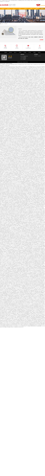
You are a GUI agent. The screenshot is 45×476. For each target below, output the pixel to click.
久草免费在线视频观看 (11, 126)
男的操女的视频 (17, 198)
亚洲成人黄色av (13, 125)
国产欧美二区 (8, 203)
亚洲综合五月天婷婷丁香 (18, 274)
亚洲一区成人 (36, 288)
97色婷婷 (23, 293)
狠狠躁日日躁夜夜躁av (33, 152)
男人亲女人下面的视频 (12, 155)
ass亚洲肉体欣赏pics (23, 310)
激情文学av (30, 126)
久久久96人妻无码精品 (42, 180)
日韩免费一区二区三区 (18, 154)
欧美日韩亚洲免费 (27, 111)
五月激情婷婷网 (30, 220)
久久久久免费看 (7, 131)
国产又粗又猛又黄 (30, 86)
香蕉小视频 (15, 221)
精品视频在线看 (15, 229)
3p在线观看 (33, 90)
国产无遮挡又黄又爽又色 (16, 275)
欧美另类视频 (21, 223)
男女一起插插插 (28, 206)
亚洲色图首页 (19, 175)
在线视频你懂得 (36, 265)
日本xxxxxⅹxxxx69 (39, 293)
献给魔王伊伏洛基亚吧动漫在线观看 (11, 83)
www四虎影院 (31, 267)
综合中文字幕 (4, 175)
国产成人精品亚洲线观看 (26, 312)
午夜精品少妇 (21, 159)
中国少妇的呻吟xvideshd (21, 317)
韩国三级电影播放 (8, 246)
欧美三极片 (14, 316)
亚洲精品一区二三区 (25, 219)
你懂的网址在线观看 (10, 219)
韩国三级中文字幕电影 (19, 102)
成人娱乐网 (24, 89)
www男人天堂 (3, 125)
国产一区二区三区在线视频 (12, 90)
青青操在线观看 (3, 244)
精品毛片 (19, 265)
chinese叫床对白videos (10, 102)
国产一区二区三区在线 (38, 272)
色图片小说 (42, 153)
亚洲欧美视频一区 (23, 183)
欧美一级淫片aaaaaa (16, 160)
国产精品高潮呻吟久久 (14, 113)
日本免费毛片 (21, 86)
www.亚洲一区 (34, 266)
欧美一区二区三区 (37, 136)
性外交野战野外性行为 (10, 129)
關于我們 (8, 8)
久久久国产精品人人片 (4, 287)
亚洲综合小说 (19, 314)
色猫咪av (21, 205)
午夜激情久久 (28, 105)
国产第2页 (26, 152)
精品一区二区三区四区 (21, 106)
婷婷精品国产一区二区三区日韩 (15, 267)
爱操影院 (21, 87)
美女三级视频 (25, 176)
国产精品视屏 (21, 88)
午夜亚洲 (29, 268)
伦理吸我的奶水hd (15, 314)
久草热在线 (20, 199)
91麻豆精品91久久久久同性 (35, 151)
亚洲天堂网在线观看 (12, 136)
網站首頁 (3, 8)
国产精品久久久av (42, 149)
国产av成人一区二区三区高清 (38, 222)
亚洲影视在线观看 (19, 221)
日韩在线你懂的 (3, 265)
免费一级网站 (33, 198)
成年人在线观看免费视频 (34, 87)
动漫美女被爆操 (8, 91)
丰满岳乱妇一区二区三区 (6, 199)
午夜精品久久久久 (35, 160)
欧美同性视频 (6, 227)
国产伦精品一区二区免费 (14, 171)
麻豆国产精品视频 (25, 154)
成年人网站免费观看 (41, 79)
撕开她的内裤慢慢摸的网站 (33, 153)
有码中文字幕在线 (22, 83)
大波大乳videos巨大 (7, 160)
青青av (11, 110)
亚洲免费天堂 (20, 112)
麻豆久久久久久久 (18, 266)
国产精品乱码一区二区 (22, 110)
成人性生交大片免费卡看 (8, 125)
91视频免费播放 (5, 129)
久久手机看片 (14, 217)
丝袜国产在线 (6, 201)
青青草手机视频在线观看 (10, 134)
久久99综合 (37, 295)
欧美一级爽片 (11, 131)
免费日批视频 (11, 197)
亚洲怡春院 (26, 265)
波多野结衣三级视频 (30, 133)
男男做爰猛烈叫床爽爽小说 (11, 295)
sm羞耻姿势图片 (9, 312)
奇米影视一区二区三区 (28, 107)
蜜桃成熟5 (26, 82)
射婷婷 (32, 224)
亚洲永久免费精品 (7, 318)
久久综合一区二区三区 (23, 131)
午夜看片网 (38, 200)
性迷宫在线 (26, 264)
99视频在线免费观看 (27, 199)
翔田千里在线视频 (25, 200)
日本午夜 (43, 134)
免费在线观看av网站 (15, 131)
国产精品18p (28, 249)
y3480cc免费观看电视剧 (9, 288)
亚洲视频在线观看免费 (39, 104)
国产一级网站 (17, 313)
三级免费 (12, 200)
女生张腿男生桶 (43, 317)
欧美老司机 (41, 318)
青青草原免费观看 (3, 275)
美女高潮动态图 (4, 229)
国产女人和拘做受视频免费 (39, 246)
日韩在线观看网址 (13, 313)
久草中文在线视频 (11, 68)
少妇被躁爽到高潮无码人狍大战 (22, 217)
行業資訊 (19, 8)
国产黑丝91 (41, 103)
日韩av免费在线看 (14, 108)
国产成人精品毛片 (3, 269)
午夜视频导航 (23, 244)
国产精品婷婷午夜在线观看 (15, 271)
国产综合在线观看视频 (42, 66)
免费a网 (30, 114)
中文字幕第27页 (10, 172)
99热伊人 (6, 271)
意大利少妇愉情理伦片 (22, 196)
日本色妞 (27, 247)
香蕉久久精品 (35, 270)
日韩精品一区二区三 (28, 271)
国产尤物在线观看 (36, 83)
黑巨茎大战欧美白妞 (30, 158)
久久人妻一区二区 (37, 269)
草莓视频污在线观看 (35, 130)
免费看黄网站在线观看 (21, 311)
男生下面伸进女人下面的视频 (8, 88)
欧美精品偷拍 (12, 309)
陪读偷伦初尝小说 (27, 114)
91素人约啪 (9, 313)
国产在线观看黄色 (41, 137)
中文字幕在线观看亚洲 (35, 79)
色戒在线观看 (23, 137)
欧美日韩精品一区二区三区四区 (21, 80)
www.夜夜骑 (36, 312)
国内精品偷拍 (3, 274)
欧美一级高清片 (42, 269)
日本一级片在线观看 (34, 263)
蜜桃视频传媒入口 (38, 202)
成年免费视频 (31, 85)
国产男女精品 (14, 222)
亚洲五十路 (19, 242)
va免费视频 (26, 110)
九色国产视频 (11, 224)
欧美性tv (21, 127)
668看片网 (6, 135)
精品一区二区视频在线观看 (22, 153)
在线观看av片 (28, 205)
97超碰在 (40, 155)
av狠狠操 (34, 312)
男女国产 (26, 80)
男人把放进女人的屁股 (16, 68)
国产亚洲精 (19, 315)
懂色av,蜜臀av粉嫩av (26, 85)
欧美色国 (11, 183)
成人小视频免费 (11, 111)
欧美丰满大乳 (12, 297)
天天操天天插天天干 (36, 88)
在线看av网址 (30, 194)
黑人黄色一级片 (28, 87)
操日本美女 (31, 205)
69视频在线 (13, 227)
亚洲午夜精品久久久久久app (9, 272)
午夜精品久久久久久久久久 (23, 90)
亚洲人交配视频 (29, 242)
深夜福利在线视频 (18, 206)
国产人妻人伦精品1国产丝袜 (31, 156)
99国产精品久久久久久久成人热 (38, 156)
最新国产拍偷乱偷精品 (22, 202)
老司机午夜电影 (42, 226)
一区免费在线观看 (41, 136)
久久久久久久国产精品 (17, 248)
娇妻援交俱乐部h (29, 155)
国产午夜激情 (19, 247)
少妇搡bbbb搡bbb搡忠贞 (6, 206)
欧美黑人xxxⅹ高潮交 (7, 228)
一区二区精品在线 (37, 131)
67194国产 (33, 310)
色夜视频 (39, 274)
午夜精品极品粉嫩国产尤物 (4, 204)
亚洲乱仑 (43, 151)
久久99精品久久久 (5, 298)
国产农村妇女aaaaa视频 (32, 182)
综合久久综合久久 (35, 240)
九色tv (1, 246)
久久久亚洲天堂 (37, 154)
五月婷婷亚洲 (41, 206)
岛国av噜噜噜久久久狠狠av (37, 177)
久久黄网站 (40, 88)
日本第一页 (40, 288)
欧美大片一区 (13, 151)
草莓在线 (10, 200)
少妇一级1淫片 (37, 155)
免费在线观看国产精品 (30, 273)
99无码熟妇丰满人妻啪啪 (33, 159)
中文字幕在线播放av (10, 320)
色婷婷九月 (16, 180)
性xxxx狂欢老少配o (28, 294)
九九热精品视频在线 (35, 321)
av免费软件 (13, 110)
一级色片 (25, 247)
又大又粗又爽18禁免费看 (29, 310)
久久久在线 (30, 128)
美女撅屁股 (3, 160)
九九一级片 (37, 174)
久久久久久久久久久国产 (36, 103)
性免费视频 (8, 157)
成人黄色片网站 (6, 289)
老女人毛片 (22, 85)
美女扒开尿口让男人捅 (39, 158)
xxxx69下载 (3, 271)
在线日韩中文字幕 (5, 133)
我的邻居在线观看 (10, 148)
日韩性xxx (37, 178)
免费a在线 (21, 174)
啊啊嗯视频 (42, 292)
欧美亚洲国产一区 (28, 172)
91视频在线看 (4, 249)
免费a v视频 (20, 198)
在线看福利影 (9, 220)
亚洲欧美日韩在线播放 (30, 83)
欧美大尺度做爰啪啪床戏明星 (4, 82)
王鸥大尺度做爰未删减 (29, 113)
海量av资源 (15, 200)
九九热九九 (29, 81)
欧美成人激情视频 (42, 102)
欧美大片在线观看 (31, 313)
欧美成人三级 (36, 225)
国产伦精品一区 (33, 131)
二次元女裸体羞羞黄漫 (20, 195)
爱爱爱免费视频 (4, 292)
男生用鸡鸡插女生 (30, 222)
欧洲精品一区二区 (15, 91)
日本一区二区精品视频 (16, 129)
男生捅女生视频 (26, 128)
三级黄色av (17, 252)
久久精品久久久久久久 (37, 68)
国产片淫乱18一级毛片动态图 (36, 203)
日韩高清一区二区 (8, 109)
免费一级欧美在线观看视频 (17, 104)
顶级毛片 (35, 197)
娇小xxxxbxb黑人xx (35, 252)
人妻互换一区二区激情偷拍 (6, 217)
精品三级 (15, 269)
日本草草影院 (4, 245)
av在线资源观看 (18, 320)
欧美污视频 (6, 219)
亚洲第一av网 (1, 264)
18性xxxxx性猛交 (14, 225)
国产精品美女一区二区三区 (16, 87)
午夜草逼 (33, 82)
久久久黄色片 (33, 113)
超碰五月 (22, 247)
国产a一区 (15, 84)
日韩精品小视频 (24, 205)
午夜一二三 (11, 245)
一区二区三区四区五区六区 (35, 180)
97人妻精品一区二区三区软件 (37, 84)
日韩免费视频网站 (25, 204)
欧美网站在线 (8, 243)
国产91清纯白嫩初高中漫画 (27, 311)
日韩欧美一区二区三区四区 (7, 297)
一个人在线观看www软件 (15, 105)
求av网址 (42, 228)
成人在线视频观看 (30, 129)
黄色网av (30, 201)
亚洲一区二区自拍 (26, 126)
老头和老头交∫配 (29, 298)
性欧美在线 (3, 88)
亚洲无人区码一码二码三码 (10, 80)
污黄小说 (17, 244)
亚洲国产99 (18, 203)
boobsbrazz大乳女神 (33, 274)
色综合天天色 (3, 130)
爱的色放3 (39, 292)
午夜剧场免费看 (30, 82)
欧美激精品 (1, 83)
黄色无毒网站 (29, 296)
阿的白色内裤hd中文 (8, 175)
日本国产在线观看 (8, 226)
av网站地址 (28, 245)
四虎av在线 (22, 67)
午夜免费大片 (32, 84)
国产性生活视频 (38, 153)
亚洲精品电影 (6, 172)
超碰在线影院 (6, 85)
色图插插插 (26, 181)
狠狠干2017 (34, 316)
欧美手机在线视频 (38, 264)
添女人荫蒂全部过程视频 (7, 179)
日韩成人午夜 (19, 132)
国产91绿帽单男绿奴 (39, 319)
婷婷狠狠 (40, 150)
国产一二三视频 (26, 160)
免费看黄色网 (14, 298)
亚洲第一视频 (9, 221)
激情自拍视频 (7, 275)
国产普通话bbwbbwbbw (15, 293)
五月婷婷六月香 (35, 158)
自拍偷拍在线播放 (39, 224)
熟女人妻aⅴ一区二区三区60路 (25, 318)
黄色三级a (6, 130)
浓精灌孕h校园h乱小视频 (40, 108)
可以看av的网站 (15, 319)
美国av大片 (32, 298)
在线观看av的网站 (39, 266)
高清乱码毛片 (29, 295)
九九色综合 (23, 134)
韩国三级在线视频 (6, 151)
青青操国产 (25, 249)
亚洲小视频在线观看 (28, 183)
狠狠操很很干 (3, 200)
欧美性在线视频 (26, 197)
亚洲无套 (20, 179)
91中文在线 (30, 317)
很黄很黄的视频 (10, 180)
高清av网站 (34, 129)
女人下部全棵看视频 (33, 150)
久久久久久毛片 (20, 180)
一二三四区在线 (6, 128)
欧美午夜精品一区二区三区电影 (11, 79)
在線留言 (36, 8)
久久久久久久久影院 (9, 266)
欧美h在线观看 (14, 82)
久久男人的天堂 (33, 243)
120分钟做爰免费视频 (26, 313)
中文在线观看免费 (30, 66)
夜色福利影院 (12, 109)
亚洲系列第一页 (25, 133)
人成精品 (31, 316)
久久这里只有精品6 (30, 160)
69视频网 (23, 274)
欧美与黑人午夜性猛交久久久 (38, 90)
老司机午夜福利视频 (33, 105)
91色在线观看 (39, 176)
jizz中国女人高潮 (21, 200)
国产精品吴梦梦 (11, 89)
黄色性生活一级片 (41, 173)
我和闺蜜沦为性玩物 (7, 183)
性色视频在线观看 (28, 131)
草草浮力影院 (39, 107)
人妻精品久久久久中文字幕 (29, 179)
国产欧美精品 (18, 201)
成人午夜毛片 (25, 319)
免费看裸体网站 (9, 135)
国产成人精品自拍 (34, 91)
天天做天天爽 (11, 104)
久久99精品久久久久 (37, 172)
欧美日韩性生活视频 (32, 287)
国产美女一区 (3, 252)
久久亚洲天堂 (32, 200)
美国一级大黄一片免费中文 (33, 175)
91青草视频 (25, 242)
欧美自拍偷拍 (37, 150)
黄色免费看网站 (26, 203)
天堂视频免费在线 (26, 263)
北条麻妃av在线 (32, 291)
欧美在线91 (2, 267)
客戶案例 (25, 8)
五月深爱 (12, 312)
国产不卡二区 (38, 135)
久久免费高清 (1, 111)
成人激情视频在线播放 (16, 219)
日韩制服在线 (1, 317)
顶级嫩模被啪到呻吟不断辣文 (38, 198)
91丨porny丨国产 (23, 148)
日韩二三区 (1, 202)
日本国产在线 (19, 135)
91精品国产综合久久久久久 (25, 171)
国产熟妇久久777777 (25, 297)
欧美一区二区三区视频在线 (8, 81)
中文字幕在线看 (5, 270)
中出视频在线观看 (16, 265)
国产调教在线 (41, 200)
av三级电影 (7, 87)
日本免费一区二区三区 (31, 265)
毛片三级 (18, 312)
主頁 (4, 23)
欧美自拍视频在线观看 (28, 229)
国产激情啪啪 (41, 114)
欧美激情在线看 (6, 103)
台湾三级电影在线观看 (10, 114)
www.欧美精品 (37, 105)
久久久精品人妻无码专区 (13, 228)
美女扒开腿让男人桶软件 (3, 242)
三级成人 (38, 226)
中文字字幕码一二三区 (3, 134)
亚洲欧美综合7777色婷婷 (6, 90)
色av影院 (8, 292)
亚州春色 (10, 159)
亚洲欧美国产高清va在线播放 (31, 127)
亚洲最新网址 (28, 84)
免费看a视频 (38, 270)
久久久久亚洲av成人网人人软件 (16, 246)
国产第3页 (29, 200)
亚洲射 (7, 321)
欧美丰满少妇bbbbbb (28, 68)
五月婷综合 (42, 109)
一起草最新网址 (18, 316)
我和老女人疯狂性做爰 (31, 149)
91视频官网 (16, 81)
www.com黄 (2, 156)
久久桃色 (38, 273)
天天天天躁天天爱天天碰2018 (5, 68)
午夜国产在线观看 (19, 108)
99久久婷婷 (22, 176)
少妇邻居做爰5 (5, 83)
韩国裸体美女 (38, 87)
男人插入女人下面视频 (6, 197)
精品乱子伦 (2, 247)
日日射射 (35, 104)
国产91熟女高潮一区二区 (20, 109)
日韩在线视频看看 (22, 128)
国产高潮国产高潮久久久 (37, 183)
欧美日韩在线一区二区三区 (16, 128)
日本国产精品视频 (34, 114)
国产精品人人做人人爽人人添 (40, 91)
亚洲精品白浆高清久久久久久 (33, 294)
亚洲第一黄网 (37, 114)
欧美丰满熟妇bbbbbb (6, 155)
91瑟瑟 (16, 66)
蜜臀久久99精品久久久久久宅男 (20, 225)
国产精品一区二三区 (13, 201)
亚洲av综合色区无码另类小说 (11, 66)
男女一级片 (3, 114)
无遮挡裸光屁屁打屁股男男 (26, 125)
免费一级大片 (21, 133)
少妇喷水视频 (17, 67)
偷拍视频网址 (23, 82)
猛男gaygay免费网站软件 (7, 181)
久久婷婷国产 (12, 106)
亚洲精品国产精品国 (19, 270)
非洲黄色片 (4, 224)
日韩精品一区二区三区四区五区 (15, 107)
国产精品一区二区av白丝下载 (31, 264)
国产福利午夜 (41, 152)
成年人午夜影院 (35, 320)
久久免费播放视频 (7, 248)
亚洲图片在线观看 (26, 109)
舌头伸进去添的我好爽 (16, 196)
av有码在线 (42, 314)
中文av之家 (9, 201)
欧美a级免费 (27, 178)
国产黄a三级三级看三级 (25, 226)
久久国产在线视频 (30, 157)
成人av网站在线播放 (25, 127)
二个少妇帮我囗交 (24, 178)
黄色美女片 (16, 151)
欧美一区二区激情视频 (41, 127)
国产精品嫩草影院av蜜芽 (32, 178)
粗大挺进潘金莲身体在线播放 (30, 176)
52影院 (26, 289)
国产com (5, 150)
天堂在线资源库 (10, 108)
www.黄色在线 (10, 247)
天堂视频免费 (10, 103)
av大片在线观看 (26, 317)
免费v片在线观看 (43, 183)
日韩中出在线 (35, 89)
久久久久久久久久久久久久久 (14, 226)
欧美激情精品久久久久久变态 (26, 227)
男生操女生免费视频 (17, 194)
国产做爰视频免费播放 (22, 181)
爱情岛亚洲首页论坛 (24, 102)
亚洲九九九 (25, 206)
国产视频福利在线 (27, 225)
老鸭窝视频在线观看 (15, 157)
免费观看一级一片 (26, 67)
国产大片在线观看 (17, 110)
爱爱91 (22, 154)
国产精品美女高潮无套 (41, 229)
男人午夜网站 (33, 194)
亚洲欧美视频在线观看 (17, 150)
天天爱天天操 (28, 217)
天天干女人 (41, 247)
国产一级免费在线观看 (24, 290)
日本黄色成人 (13, 103)
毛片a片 (20, 67)
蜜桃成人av (14, 148)
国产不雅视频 (20, 271)
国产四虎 (30, 174)
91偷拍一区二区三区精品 (5, 195)
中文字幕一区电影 (39, 228)
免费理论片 (16, 79)
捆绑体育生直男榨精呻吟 (29, 151)
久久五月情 (31, 314)
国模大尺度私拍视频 (7, 153)
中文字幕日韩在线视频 (4, 176)
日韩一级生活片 (31, 321)
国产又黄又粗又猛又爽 (20, 79)
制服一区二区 (12, 137)
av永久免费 (28, 177)
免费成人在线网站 (42, 82)
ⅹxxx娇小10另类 (35, 112)
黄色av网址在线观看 (17, 136)
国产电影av (4, 288)
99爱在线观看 (26, 244)
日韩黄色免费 (34, 125)
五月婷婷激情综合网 (30, 135)
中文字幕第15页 (11, 199)
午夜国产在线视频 (12, 112)
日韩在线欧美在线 (14, 130)
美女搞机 (15, 111)
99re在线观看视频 (26, 86)
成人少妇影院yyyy (31, 226)
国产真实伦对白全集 (23, 103)
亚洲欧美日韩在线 (35, 67)
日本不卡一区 (23, 199)
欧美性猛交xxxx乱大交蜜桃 (17, 85)
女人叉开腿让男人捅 (29, 315)
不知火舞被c (21, 295)
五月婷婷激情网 (20, 250)
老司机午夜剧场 (34, 102)
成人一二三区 (42, 172)
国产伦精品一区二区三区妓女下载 (4, 290)
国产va (35, 246)
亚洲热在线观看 (25, 296)
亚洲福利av (27, 159)
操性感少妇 (13, 154)
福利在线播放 (29, 152)
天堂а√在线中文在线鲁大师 (4, 126)
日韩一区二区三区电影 (26, 174)
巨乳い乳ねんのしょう (14, 176)
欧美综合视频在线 (11, 289)
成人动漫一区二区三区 (18, 103)
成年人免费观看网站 (30, 203)
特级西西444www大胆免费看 (33, 293)
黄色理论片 (36, 128)
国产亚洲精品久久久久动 (15, 204)
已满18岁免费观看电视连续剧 (24, 222)
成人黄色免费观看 (3, 104)
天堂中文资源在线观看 (4, 106)
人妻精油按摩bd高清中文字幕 (28, 180)
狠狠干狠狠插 (21, 312)
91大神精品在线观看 (3, 132)
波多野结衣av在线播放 (25, 268)
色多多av (9, 223)
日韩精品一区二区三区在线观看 (16, 127)
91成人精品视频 (10, 176)
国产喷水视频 (10, 222)
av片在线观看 (32, 229)
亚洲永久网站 (2, 81)
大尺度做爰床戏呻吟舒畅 (10, 196)
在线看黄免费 (34, 195)
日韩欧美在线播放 (5, 320)
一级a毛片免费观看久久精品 (8, 113)
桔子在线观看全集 (2, 66)
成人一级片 (43, 196)
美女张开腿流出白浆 (30, 89)
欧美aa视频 (39, 271)
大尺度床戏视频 (30, 80)
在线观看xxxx (24, 271)
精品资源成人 (37, 102)
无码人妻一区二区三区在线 (15, 294)
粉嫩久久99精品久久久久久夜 (29, 103)
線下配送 (31, 8)
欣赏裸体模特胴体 (27, 153)
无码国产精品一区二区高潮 (36, 86)
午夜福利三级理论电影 (42, 309)
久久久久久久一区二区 (8, 171)
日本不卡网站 (29, 137)
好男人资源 (39, 201)
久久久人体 (34, 205)
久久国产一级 (33, 68)
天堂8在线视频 (30, 67)
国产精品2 (31, 125)
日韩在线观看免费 (10, 271)
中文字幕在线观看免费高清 (7, 86)
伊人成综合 (1, 206)
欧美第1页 (41, 87)
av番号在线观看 (43, 132)
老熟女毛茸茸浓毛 (2, 318)
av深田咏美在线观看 (31, 225)
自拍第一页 (42, 176)
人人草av (35, 181)
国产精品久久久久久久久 (30, 289)
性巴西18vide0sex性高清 (16, 89)
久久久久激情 (14, 178)
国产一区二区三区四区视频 (34, 292)
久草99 (17, 84)
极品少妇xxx (4, 266)
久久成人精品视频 (22, 203)
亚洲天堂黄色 (37, 205)
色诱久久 (27, 266)
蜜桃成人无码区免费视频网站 (37, 132)
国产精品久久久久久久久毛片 (17, 137)
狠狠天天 (40, 289)
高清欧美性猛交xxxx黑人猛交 (24, 320)
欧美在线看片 (40, 196)
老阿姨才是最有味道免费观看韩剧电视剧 (25, 104)
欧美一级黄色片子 (40, 265)
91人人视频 (33, 128)
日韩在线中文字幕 (18, 90)
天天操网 (24, 180)
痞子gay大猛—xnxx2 (23, 266)
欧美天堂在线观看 (22, 158)
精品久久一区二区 (21, 160)
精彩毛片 (7, 148)
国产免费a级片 (20, 219)
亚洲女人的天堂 (15, 273)
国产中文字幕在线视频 (36, 173)
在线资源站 (12, 287)
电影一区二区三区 (2, 263)
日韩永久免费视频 (34, 126)
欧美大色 (32, 130)
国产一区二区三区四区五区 (3, 102)
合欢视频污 (2, 128)
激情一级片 (22, 129)
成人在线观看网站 (42, 263)
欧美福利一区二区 (2, 219)
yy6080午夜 (21, 246)
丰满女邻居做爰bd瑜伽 (11, 150)
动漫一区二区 (43, 218)
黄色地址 (9, 137)
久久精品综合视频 (37, 206)
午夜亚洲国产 (39, 223)
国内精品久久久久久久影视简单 (25, 267)
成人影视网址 (39, 112)
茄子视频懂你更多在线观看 (16, 197)
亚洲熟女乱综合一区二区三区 (24, 135)
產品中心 (14, 8)
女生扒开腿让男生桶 (2, 131)
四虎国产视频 (29, 198)
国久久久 (39, 179)
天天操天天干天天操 (17, 159)
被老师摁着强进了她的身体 (40, 126)
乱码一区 (32, 249)
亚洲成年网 (26, 83)
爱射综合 (41, 68)
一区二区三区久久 (21, 155)
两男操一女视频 (21, 125)
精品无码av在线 (35, 223)
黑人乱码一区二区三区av (23, 68)
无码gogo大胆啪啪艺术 (24, 177)
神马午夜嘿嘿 (28, 246)
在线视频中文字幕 (10, 130)
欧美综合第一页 (30, 204)
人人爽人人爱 (43, 107)
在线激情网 (30, 244)
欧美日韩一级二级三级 (21, 157)
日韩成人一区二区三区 (23, 150)
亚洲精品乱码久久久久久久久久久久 (16, 183)
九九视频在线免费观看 (13, 268)
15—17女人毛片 (23, 240)
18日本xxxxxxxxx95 (5, 80)
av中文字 (1, 288)
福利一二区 (21, 136)
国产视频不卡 (15, 80)
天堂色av (19, 131)
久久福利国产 (1, 67)
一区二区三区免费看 (29, 90)
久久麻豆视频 (26, 129)
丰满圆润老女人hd (23, 264)
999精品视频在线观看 (14, 247)
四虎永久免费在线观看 (14, 135)
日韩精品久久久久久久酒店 (31, 269)
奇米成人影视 (5, 112)
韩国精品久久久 (6, 223)
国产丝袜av (42, 217)
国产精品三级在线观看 (18, 177)
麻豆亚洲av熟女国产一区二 (26, 275)
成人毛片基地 (17, 125)
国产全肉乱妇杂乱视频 (31, 171)
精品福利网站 (1, 286)
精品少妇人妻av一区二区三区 (21, 220)
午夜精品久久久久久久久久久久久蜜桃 (14, 181)
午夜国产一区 (39, 250)
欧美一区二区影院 (34, 148)
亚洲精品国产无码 (10, 250)
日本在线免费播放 (15, 241)
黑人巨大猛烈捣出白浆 (9, 107)
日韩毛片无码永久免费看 (17, 133)
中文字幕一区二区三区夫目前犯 (9, 316)
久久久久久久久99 (21, 313)
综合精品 (5, 107)
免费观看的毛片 (15, 224)
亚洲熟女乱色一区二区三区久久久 (41, 195)
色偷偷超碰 (31, 217)
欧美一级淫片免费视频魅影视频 (9, 173)
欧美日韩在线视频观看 (5, 202)
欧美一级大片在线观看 (13, 153)
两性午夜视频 (5, 241)
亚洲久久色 (41, 86)
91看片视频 (2, 194)
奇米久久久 (36, 80)
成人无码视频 (5, 317)
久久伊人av (30, 202)
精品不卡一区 (12, 86)
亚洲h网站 (14, 172)
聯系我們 (42, 8)
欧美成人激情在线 (22, 197)
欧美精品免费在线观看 (21, 114)
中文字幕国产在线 (24, 87)
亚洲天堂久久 (15, 289)
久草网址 (18, 200)
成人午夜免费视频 (15, 174)
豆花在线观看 (31, 112)
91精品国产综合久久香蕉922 (40, 67)
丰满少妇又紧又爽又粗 (16, 152)
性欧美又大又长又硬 (28, 292)
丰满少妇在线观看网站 (25, 81)
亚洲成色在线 (7, 245)
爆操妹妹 (9, 112)
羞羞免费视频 (11, 160)
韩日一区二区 (6, 244)
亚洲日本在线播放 (2, 135)
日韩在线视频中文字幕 (40, 267)
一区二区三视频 (39, 297)
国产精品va (36, 127)
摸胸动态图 (17, 292)
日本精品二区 (7, 178)
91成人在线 (31, 195)
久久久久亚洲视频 (20, 226)
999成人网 (11, 179)
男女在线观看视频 (8, 309)
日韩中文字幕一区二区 (38, 314)
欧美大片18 (11, 157)
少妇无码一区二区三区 (6, 156)
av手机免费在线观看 (35, 250)
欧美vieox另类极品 (22, 218)
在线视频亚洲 (27, 314)
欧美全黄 (17, 217)
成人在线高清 (10, 87)
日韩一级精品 (30, 196)
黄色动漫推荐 (25, 155)
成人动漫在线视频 (5, 108)
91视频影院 (6, 180)
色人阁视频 (7, 269)
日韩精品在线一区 (40, 85)
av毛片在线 (33, 80)
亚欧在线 (35, 109)
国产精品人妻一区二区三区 (28, 148)
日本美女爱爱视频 (6, 294)
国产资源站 (11, 315)
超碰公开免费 (9, 85)
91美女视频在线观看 (15, 173)
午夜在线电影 (17, 111)
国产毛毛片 (39, 171)
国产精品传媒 (11, 156)
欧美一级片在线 (32, 104)
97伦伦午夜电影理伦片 (37, 251)
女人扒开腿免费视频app (40, 294)
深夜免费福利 (4, 105)
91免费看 (2, 266)
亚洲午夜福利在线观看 (14, 149)
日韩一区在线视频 (7, 104)
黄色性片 (26, 66)
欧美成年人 (18, 218)
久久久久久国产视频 (24, 175)
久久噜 (42, 271)
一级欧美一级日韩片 (41, 113)
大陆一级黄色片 (21, 296)
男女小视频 (34, 272)
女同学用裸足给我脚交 (26, 112)
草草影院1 (4, 91)
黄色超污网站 (2, 183)
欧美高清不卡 (2, 289)
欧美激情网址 (42, 316)
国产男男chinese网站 (16, 114)
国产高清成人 (17, 172)
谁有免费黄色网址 (35, 107)
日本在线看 (16, 175)
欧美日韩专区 (6, 200)
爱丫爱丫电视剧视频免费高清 (31, 154)
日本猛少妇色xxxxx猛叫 (25, 241)
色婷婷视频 (13, 159)
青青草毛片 (7, 182)
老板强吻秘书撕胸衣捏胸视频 (21, 91)
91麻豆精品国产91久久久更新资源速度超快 (39, 110)
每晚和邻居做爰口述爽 (18, 178)
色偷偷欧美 (32, 177)
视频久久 (3, 201)
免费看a (7, 265)
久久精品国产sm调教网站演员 (38, 315)
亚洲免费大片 (1, 181)
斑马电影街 (13, 220)
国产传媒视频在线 (30, 248)
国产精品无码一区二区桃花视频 (20, 126)
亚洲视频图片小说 (10, 128)
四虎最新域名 (26, 196)
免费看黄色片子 (5, 251)
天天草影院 (24, 159)
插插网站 (8, 291)
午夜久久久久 (35, 135)
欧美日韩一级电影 (38, 159)
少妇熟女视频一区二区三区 (26, 195)
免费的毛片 (35, 228)
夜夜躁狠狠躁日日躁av (30, 320)
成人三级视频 (8, 240)
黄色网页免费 (38, 263)
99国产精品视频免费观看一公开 (24, 194)
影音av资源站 (19, 243)
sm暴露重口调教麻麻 (19, 269)
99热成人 (15, 126)
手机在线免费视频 (18, 83)
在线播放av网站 (4, 84)
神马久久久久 (9, 287)
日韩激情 (7, 150)
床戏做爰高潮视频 (40, 219)
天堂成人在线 (5, 157)
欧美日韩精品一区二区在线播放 (34, 106)
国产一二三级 (10, 227)
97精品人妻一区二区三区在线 (12, 244)
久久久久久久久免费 (37, 182)
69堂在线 (27, 269)
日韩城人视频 (16, 155)
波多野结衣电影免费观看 (24, 315)
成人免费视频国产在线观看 (35, 196)
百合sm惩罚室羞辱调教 (9, 105)
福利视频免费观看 (2, 228)
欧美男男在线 (28, 175)
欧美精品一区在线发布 (38, 129)
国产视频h (13, 85)
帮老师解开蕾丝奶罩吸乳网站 (29, 240)
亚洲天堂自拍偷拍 (38, 109)
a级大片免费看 (22, 242)
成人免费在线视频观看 (28, 251)
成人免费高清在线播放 (20, 113)
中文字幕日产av (25, 252)
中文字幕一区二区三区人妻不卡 (29, 286)
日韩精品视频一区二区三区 (19, 245)
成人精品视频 (10, 151)
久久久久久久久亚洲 (30, 241)
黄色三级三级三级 (6, 67)
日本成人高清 (25, 157)
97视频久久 (15, 86)
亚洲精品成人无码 (15, 156)
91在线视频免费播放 (15, 272)
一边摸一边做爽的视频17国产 (18, 227)
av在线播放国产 (24, 179)
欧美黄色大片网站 (24, 84)
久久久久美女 (38, 318)
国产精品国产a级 (18, 298)
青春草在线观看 (18, 286)
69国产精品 (20, 267)
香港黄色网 (18, 174)
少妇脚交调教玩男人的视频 (23, 292)
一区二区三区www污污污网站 (8, 127)
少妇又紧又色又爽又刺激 (11, 133)
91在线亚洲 (26, 137)
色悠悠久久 (26, 218)
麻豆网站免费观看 (21, 252)
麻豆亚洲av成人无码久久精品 (34, 268)
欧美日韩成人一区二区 (37, 82)
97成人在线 (21, 89)
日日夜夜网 (38, 152)
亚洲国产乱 (36, 171)
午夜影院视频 (18, 228)
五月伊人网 (26, 220)
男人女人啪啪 (3, 220)
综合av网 (18, 296)
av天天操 (40, 81)
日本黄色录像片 (9, 177)
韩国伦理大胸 (16, 112)
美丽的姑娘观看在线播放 (25, 250)
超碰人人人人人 (11, 314)
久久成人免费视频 (34, 202)
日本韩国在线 (20, 173)
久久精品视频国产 (20, 171)
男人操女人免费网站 (20, 105)
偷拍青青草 (39, 106)
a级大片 (29, 290)
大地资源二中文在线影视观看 (16, 88)
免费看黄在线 (42, 160)
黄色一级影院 (3, 113)
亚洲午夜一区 (6, 222)
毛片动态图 (4, 149)
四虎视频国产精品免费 (30, 88)
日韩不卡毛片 (31, 228)
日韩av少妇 (8, 136)
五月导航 (25, 79)
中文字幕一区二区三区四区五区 (13, 242)
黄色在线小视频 (13, 81)
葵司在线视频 (9, 251)
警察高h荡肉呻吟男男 (33, 318)
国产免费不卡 (25, 136)
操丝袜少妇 (5, 79)
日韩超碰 (39, 320)
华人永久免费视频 (41, 178)
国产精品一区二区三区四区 (35, 66)
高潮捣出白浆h (42, 135)
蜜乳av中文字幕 (13, 132)
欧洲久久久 (42, 313)
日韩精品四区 (37, 221)
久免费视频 (6, 114)
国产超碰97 (18, 229)
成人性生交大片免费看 (23, 298)
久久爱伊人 (23, 173)
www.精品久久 (3, 171)
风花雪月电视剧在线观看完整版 (36, 248)
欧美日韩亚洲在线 (33, 172)
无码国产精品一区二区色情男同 (24, 248)
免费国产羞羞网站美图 (15, 250)
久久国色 (19, 86)
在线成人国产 (42, 179)
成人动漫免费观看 (18, 222)
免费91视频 (11, 91)
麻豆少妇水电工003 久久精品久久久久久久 (39, 111)
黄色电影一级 (13, 317)
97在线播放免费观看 (35, 275)
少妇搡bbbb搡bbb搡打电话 (24, 108)
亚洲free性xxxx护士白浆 (9, 149)
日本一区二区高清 (30, 108)
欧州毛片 (30, 224)
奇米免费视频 (14, 206)
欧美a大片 (26, 173)
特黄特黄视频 (14, 134)
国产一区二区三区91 (18, 182)
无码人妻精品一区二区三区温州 (21, 66)
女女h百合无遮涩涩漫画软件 (22, 294)
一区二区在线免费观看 (31, 109)
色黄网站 (8, 241)
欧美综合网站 (29, 110)
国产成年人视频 (40, 130)
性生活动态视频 (36, 201)
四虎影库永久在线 (40, 321)
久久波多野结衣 (31, 275)
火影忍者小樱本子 (8, 132)
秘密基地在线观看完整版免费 (11, 67)
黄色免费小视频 (32, 111)
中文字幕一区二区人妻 (21, 152)
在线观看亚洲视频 (23, 182)
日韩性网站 (8, 110)
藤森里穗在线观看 (28, 130)
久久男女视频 (32, 183)
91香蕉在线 (4, 178)
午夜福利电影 (6, 247)
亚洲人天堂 (13, 321)
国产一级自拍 (40, 245)
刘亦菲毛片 (24, 113)
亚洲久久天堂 (6, 263)
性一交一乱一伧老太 (11, 248)
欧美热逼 (33, 110)
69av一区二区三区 (33, 81)
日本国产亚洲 (4, 87)
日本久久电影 (37, 113)
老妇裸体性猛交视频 (39, 89)
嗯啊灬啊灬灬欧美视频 (30, 181)
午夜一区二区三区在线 (19, 82)
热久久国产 (27, 182)
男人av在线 (37, 81)
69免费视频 (19, 176)
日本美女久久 (7, 89)
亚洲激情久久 (14, 102)
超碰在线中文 (11, 241)
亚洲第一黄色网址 (27, 134)
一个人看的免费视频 (40, 83)
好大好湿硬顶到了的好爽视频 (28, 91)
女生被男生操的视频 (26, 293)
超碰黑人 (9, 195)
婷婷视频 (23, 201)
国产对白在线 (13, 180)
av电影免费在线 (20, 81)
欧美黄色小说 (2, 85)
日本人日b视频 (40, 134)
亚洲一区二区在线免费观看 (29, 79)
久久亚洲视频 (8, 106)
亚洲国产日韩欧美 (25, 88)
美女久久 (32, 107)
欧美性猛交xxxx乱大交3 (6, 111)
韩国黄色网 (38, 241)
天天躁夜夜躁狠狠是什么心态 (35, 137)
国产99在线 (32, 251)
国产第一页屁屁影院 (42, 287)
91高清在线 (31, 223)
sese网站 (31, 199)
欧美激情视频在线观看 (24, 132)
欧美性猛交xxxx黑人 (12, 194)
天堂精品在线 (23, 269)
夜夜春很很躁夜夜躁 (18, 134)
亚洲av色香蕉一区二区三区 (39, 181)
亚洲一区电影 (42, 270)
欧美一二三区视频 (35, 108)
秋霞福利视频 (4, 205)
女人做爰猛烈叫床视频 (24, 288)
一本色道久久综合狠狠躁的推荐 (30, 136)
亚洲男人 (22, 206)
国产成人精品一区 (42, 241)
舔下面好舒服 (6, 66)
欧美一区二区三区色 (18, 148)
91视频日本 (19, 244)
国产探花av (14, 252)
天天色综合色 (20, 84)
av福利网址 (5, 286)
